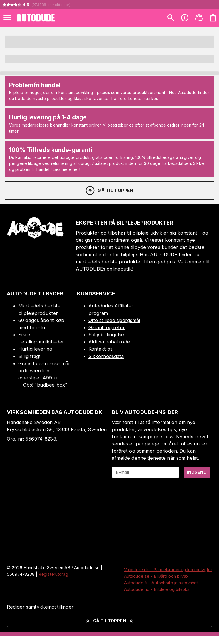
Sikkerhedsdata (106, 356)
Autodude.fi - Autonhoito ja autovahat (161, 582)
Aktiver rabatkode (109, 342)
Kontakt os (100, 349)
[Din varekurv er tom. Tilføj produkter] (213, 18)
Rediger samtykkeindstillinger (40, 607)
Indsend (197, 472)
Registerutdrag (53, 574)
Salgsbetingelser (107, 334)
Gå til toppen (109, 190)
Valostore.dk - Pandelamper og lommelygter (168, 569)
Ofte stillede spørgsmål (114, 320)
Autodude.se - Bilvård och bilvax (156, 576)
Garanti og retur (106, 327)
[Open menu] (7, 18)
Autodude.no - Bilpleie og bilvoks (157, 589)
